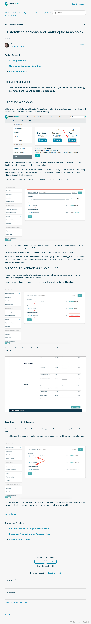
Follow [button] (82, 44)
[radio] (39, 562)
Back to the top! (10, 514)
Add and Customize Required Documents (29, 529)
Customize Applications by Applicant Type (29, 534)
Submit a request (78, 4)
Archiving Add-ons (18, 71)
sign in (11, 602)
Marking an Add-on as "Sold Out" (25, 66)
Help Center (8, 13)
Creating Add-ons (17, 61)
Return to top (11, 580)
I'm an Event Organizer (22, 13)
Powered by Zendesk (81, 622)
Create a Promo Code (19, 539)
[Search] (69, 12)
